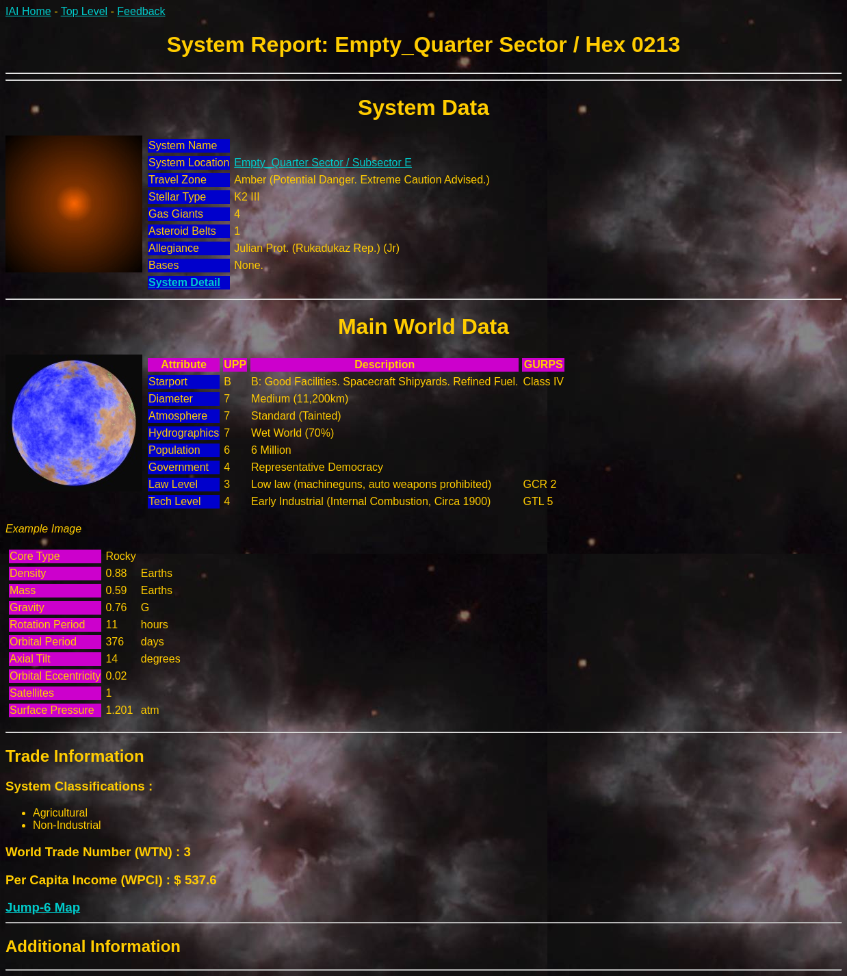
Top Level (84, 11)
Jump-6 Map (42, 907)
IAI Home (28, 11)
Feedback (141, 11)
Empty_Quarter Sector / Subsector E (323, 162)
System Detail (184, 282)
